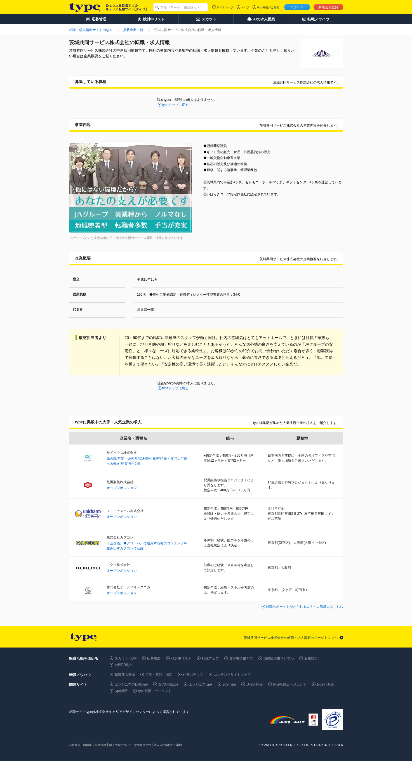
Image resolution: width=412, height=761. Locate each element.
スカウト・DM (126, 658)
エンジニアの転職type (131, 684)
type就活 (121, 691)
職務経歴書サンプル (278, 658)
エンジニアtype (200, 684)
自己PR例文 (124, 665)
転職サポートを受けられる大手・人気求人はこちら (304, 607)
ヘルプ (245, 7)
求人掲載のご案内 (268, 7)
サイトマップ (224, 7)
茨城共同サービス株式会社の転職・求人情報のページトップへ (291, 638)
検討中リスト (181, 658)
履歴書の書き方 (241, 658)
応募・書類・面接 (158, 675)
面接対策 (311, 658)
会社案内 (74, 744)
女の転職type (168, 684)
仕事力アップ (193, 675)
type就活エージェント (154, 691)
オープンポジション (122, 488)
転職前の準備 (125, 675)
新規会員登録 (328, 7)
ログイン (297, 7)
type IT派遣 (325, 684)
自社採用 (100, 744)
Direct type (254, 684)
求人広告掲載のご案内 (168, 744)
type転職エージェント (290, 684)
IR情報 (87, 744)
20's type (229, 684)
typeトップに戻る (175, 105)
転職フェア (210, 658)
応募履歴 (154, 658)
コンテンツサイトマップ (232, 675)
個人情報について (120, 744)
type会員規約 (143, 744)
